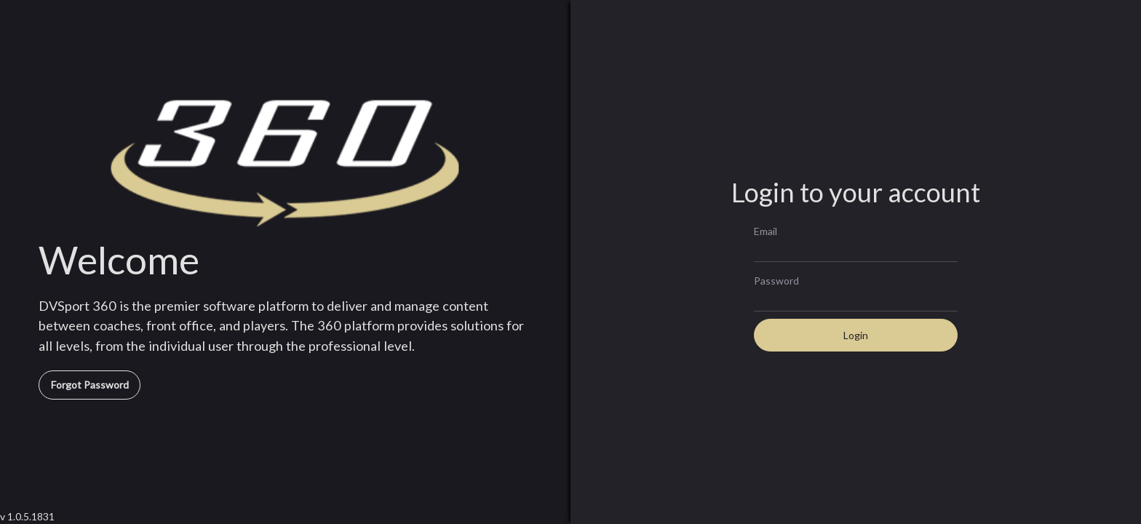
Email (765, 231)
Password (776, 280)
